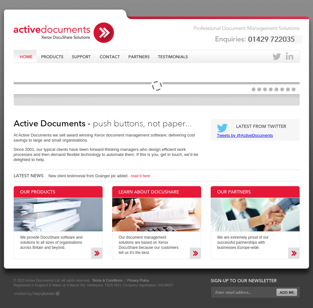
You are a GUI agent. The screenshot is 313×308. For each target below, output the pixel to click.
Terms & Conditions (106, 280)
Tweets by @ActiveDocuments (245, 135)
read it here (140, 176)
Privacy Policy (138, 280)
